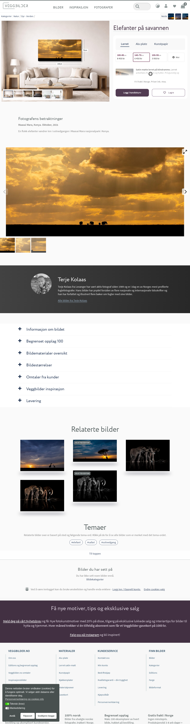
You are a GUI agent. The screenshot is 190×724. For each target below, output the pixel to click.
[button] (7, 704)
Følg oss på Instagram (84, 635)
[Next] (185, 191)
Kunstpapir (64, 672)
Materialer (67, 651)
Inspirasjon (78, 7)
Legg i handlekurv (132, 92)
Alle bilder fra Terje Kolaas (72, 300)
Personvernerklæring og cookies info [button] (24, 699)
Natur (16, 16)
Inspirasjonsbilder (17, 679)
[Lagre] (168, 93)
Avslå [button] (12, 716)
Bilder (58, 7)
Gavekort (63, 694)
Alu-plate (63, 657)
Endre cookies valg (154, 589)
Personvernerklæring (108, 702)
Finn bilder (157, 651)
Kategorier (6, 16)
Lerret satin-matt (67, 665)
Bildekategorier (95, 579)
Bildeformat (155, 687)
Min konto (103, 665)
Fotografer (103, 7)
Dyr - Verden (27, 16)
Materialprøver (66, 687)
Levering (102, 687)
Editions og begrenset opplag (23, 665)
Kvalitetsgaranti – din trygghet (113, 679)
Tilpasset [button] (27, 716)
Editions (153, 672)
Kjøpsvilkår (103, 694)
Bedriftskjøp (104, 672)
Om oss (12, 657)
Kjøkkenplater (66, 679)
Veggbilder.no (19, 651)
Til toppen (95, 553)
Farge (152, 679)
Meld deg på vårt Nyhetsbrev (22, 621)
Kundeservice (108, 651)
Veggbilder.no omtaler (19, 672)
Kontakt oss (104, 657)
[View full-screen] (185, 152)
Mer (176, 57)
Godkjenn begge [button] (46, 716)
